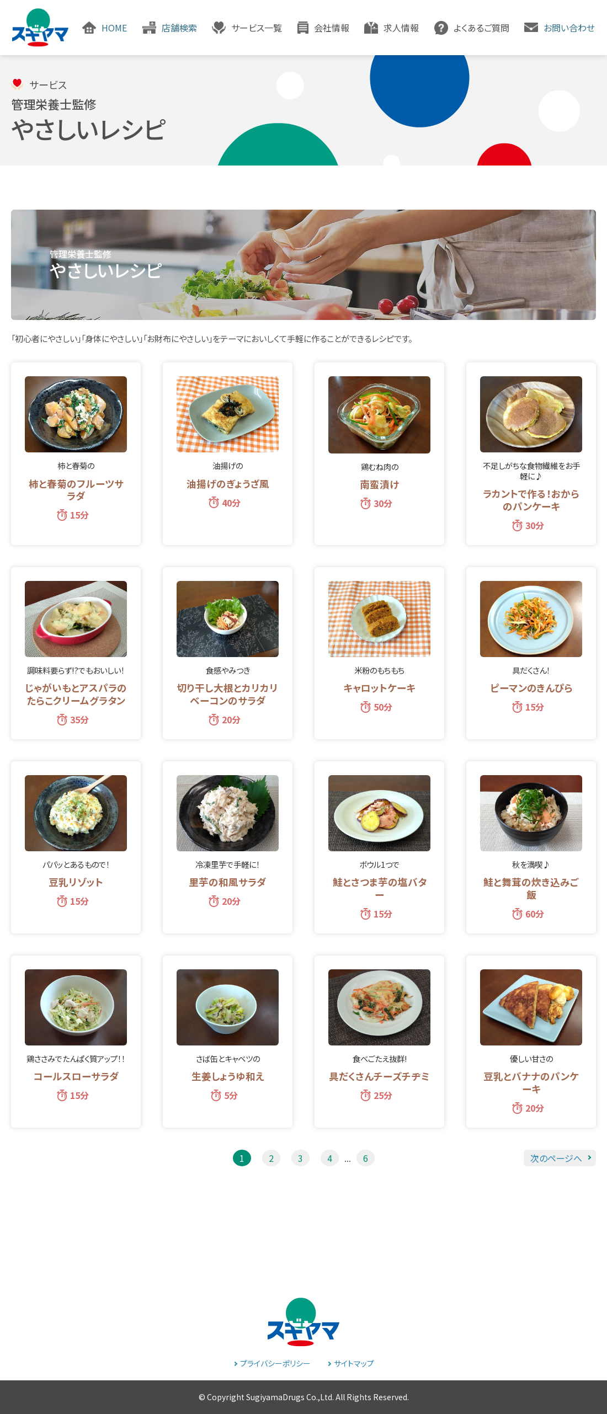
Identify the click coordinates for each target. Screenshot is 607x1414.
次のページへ (556, 1158)
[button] (247, 27)
